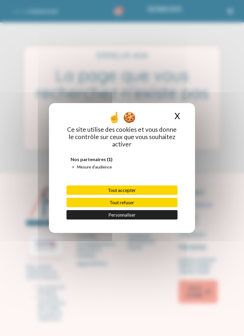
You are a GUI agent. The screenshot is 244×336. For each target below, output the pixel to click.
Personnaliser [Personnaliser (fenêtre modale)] (122, 214)
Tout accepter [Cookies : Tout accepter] (122, 190)
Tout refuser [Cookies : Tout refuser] (122, 202)
